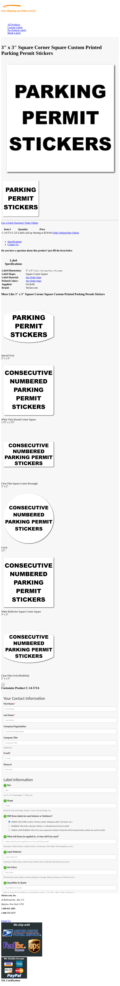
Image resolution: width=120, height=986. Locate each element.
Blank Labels (14, 33)
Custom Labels (15, 27)
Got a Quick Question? (12, 223)
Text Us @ (12, 917)
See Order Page (33, 277)
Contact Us (13, 244)
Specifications (15, 241)
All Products (14, 24)
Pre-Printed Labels (17, 30)
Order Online (31, 223)
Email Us (6, 921)
